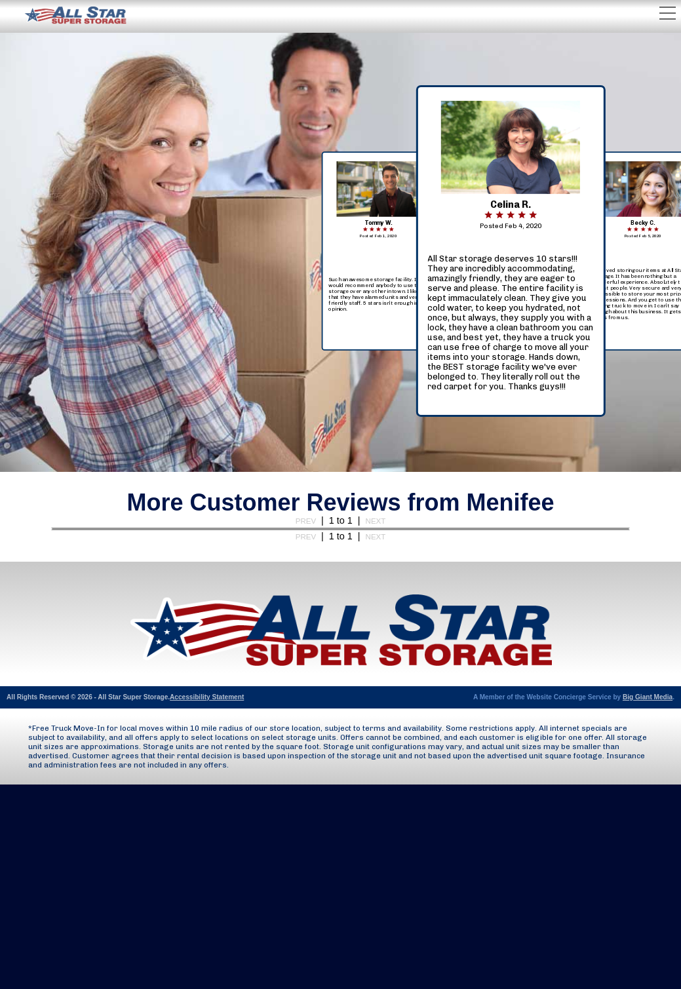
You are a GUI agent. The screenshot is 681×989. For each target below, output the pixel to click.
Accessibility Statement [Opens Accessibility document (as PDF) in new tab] (207, 697)
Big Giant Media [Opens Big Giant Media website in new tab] (647, 697)
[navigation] (511, 250)
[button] (510, 323)
